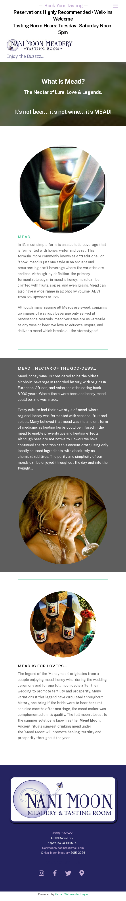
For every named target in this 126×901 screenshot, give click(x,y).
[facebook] (56, 873)
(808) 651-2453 (63, 833)
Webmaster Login (76, 894)
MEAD (24, 236)
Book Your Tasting (63, 5)
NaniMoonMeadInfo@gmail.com (63, 848)
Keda (58, 894)
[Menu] (115, 6)
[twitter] (69, 873)
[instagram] (42, 873)
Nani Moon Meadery (57, 852)
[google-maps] (82, 873)
